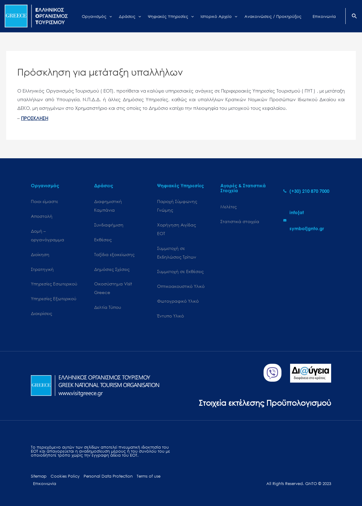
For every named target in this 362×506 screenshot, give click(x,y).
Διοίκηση (40, 254)
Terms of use (148, 476)
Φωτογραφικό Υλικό (178, 301)
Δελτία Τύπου (107, 307)
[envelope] (307, 220)
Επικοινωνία (44, 483)
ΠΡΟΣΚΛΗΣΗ (34, 118)
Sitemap (39, 476)
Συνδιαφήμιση (108, 225)
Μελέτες (228, 206)
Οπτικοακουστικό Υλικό (181, 286)
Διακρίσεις (41, 313)
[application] (119, 16)
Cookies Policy (65, 476)
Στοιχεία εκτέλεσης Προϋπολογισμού (265, 402)
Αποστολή (41, 216)
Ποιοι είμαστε (44, 201)
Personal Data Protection (108, 476)
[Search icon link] (354, 16)
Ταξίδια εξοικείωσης (114, 254)
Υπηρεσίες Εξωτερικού (53, 298)
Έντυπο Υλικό (170, 316)
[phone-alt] (306, 191)
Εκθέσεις (103, 240)
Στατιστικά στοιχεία (239, 221)
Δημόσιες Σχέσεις (112, 269)
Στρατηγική (42, 269)
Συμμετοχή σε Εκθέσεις (180, 271)
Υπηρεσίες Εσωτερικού (54, 284)
